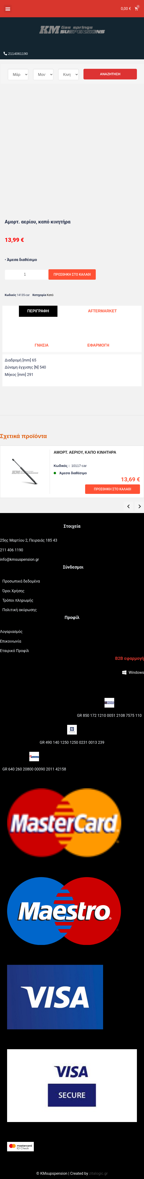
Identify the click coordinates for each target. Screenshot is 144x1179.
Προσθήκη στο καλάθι (72, 274)
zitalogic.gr (98, 1173)
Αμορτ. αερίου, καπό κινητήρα (86, 452)
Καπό (50, 295)
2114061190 (16, 54)
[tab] (38, 311)
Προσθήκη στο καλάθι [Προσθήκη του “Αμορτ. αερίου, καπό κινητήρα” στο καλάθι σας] (112, 489)
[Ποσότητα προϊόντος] (27, 274)
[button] (8, 9)
